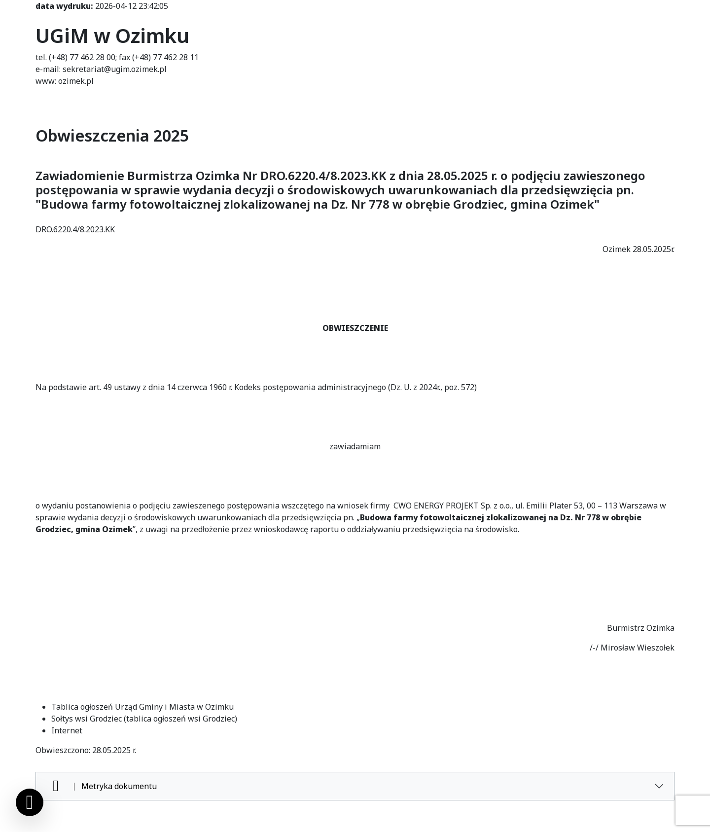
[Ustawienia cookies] (29, 802)
